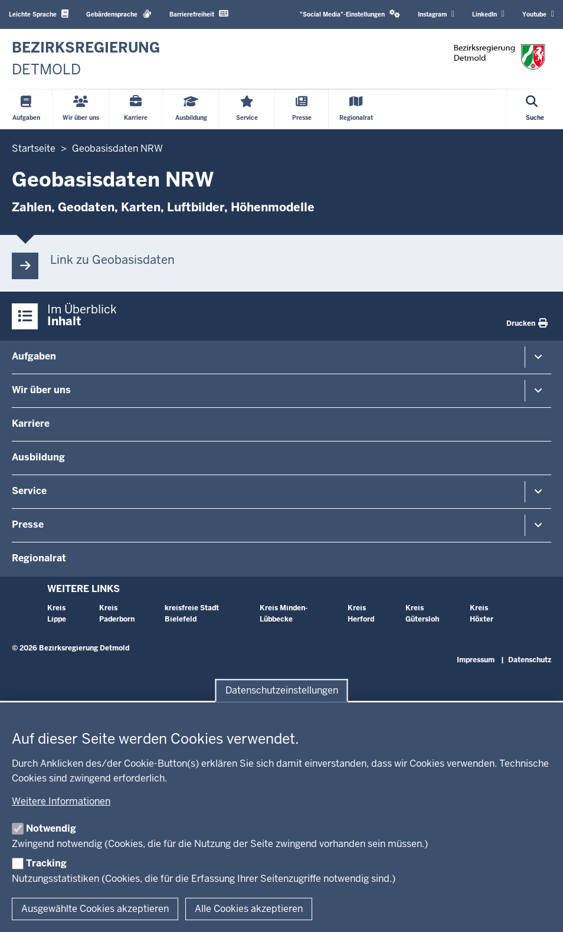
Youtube (538, 14)
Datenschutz (529, 660)
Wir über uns (41, 390)
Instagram (436, 14)
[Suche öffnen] (535, 109)
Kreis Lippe (56, 613)
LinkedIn (488, 14)
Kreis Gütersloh (422, 613)
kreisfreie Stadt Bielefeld (192, 613)
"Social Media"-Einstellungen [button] (350, 13)
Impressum (476, 660)
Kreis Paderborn (117, 613)
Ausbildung (38, 457)
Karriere (31, 423)
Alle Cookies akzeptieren (249, 908)
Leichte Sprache (38, 13)
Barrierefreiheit (198, 13)
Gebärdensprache (119, 13)
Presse (28, 524)
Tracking (46, 863)
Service (29, 491)
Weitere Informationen (61, 801)
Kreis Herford (361, 613)
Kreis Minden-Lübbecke (283, 613)
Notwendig (51, 828)
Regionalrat (39, 558)
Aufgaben (34, 356)
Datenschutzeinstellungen (281, 690)
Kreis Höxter (481, 613)
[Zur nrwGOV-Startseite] (86, 59)
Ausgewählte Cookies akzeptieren (95, 908)
